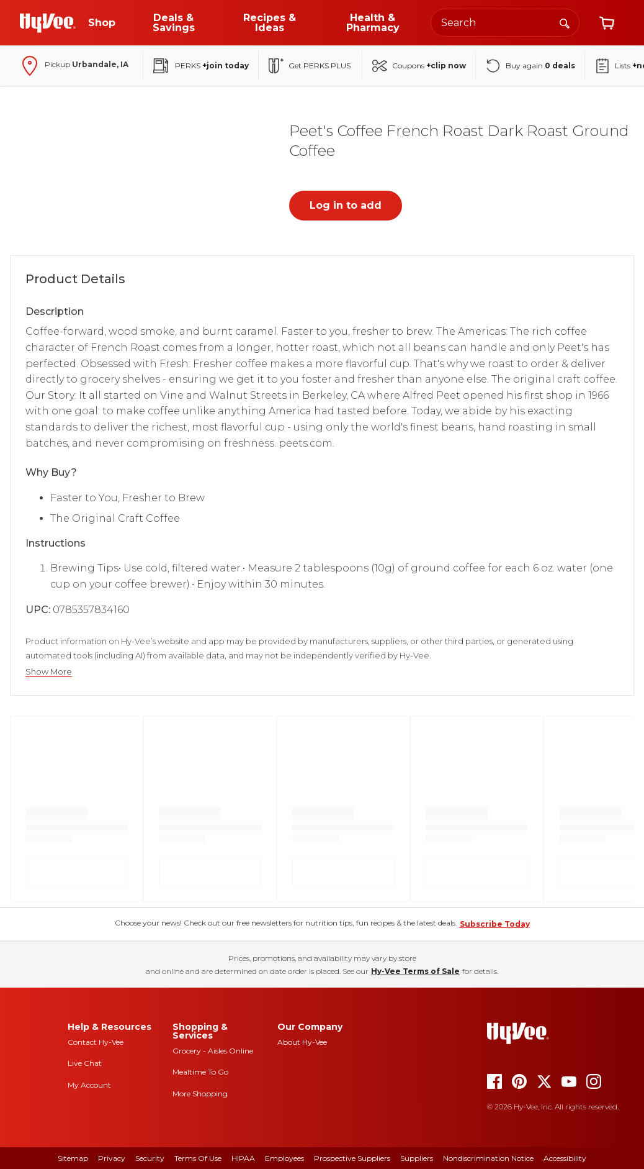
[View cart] (606, 23)
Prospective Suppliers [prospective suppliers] (352, 1158)
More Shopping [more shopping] (200, 1093)
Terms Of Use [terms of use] (197, 1158)
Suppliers (416, 1158)
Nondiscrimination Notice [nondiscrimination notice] (488, 1158)
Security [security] (149, 1158)
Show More (48, 671)
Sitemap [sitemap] (73, 1158)
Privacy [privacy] (111, 1158)
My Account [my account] (89, 1084)
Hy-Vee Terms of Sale (415, 971)
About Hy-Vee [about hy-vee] (302, 1042)
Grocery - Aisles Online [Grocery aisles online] (212, 1050)
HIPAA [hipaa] (243, 1158)
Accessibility (564, 1158)
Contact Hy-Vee (95, 1042)
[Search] (564, 22)
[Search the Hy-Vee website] (505, 23)
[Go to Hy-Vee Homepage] (48, 23)
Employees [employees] (284, 1158)
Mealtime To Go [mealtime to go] (200, 1071)
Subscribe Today (495, 924)
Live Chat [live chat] (85, 1063)
